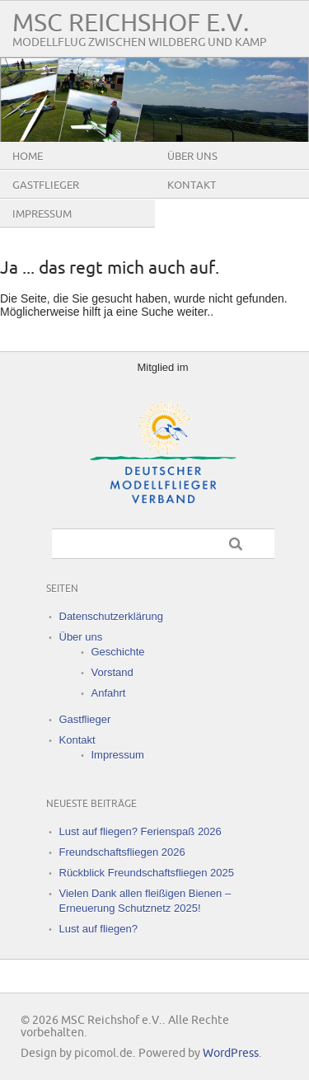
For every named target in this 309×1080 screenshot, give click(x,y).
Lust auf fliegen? (98, 929)
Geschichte (118, 652)
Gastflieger (45, 185)
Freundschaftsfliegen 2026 (122, 852)
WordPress (231, 1053)
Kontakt (191, 185)
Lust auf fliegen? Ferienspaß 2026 (140, 831)
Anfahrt (108, 693)
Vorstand (112, 672)
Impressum (42, 214)
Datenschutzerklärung (111, 616)
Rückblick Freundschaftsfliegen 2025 (146, 872)
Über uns (192, 156)
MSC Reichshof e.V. (131, 23)
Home (27, 156)
